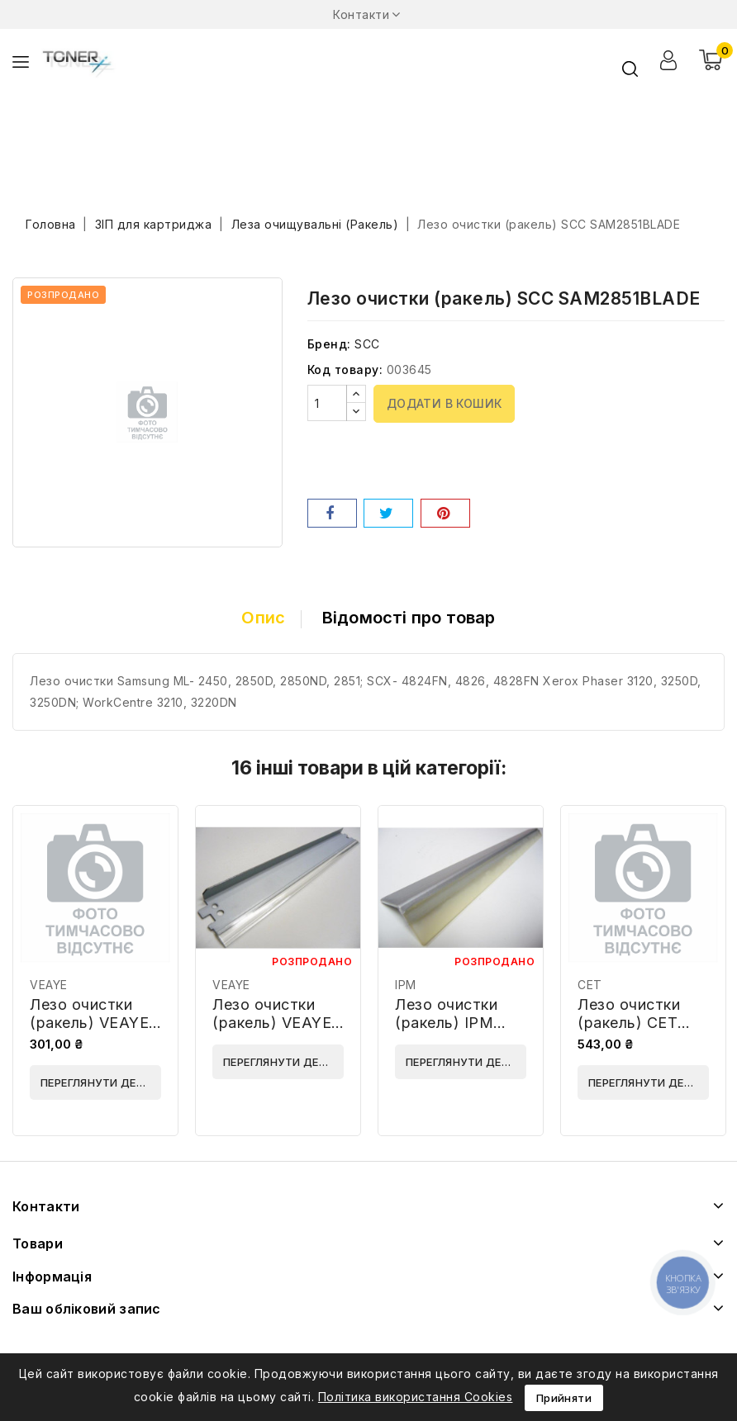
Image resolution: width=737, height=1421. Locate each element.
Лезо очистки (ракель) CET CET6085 (629, 1022)
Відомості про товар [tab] (409, 618)
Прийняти (564, 1397)
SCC (367, 344)
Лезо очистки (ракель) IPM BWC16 (446, 1022)
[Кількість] (327, 403)
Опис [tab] (263, 618)
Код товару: (345, 369)
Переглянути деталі (100, 1082)
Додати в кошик (444, 403)
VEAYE (49, 985)
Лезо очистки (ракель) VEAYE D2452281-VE (89, 1022)
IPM (405, 985)
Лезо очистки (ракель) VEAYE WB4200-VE (271, 1022)
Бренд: (329, 344)
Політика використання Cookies (415, 1397)
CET (590, 985)
